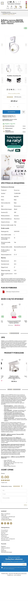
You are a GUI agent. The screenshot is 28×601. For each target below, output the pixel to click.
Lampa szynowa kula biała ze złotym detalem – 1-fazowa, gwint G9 (14, 322)
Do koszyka (11, 111)
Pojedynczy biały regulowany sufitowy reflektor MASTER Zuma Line (14, 378)
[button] (2, 69)
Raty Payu (3, 533)
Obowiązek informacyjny (6, 552)
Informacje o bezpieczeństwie (12, 291)
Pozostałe (3, 543)
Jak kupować (4, 536)
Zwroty (2, 549)
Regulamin (3, 546)
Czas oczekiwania (5, 537)
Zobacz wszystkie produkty (14, 93)
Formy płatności (4, 530)
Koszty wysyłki (4, 531)
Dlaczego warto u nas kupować (8, 538)
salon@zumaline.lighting (6, 519)
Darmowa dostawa (5, 540)
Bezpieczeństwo (4, 534)
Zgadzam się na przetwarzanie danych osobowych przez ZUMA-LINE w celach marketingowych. (14, 568)
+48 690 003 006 (5, 518)
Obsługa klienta (5, 527)
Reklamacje (3, 550)
